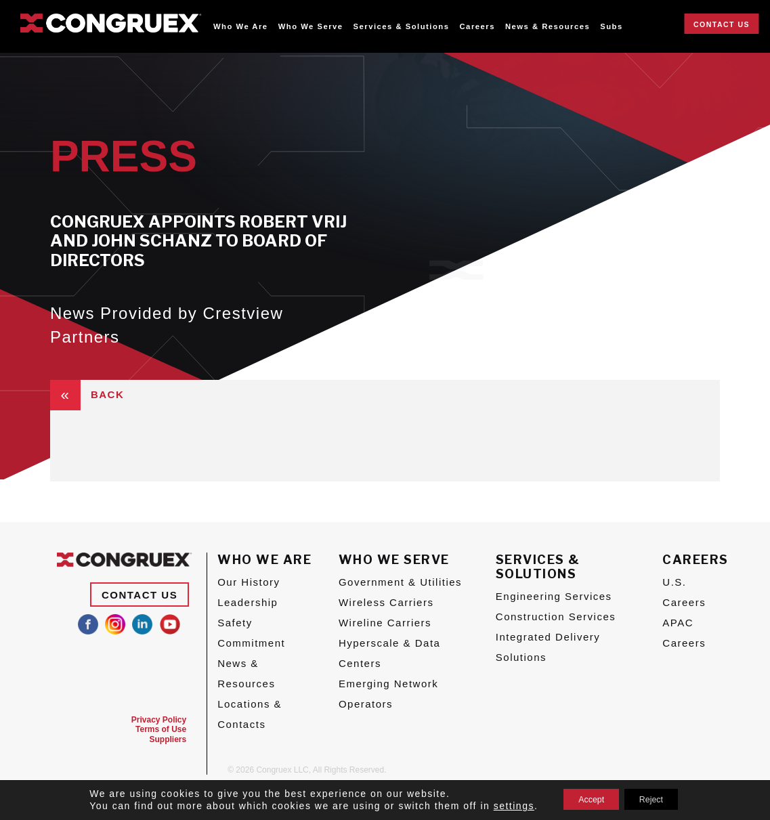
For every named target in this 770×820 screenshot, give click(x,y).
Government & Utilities (400, 582)
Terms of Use (160, 729)
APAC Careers (684, 633)
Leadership (247, 602)
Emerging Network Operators (388, 694)
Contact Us (721, 24)
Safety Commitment (251, 633)
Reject (658, 799)
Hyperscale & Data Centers (390, 653)
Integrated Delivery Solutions (548, 647)
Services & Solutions (402, 26)
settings (499, 805)
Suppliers (168, 739)
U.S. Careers (684, 592)
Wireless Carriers (386, 602)
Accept (584, 799)
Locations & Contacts (249, 714)
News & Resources (547, 26)
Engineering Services (554, 596)
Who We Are (240, 26)
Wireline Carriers (385, 622)
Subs (611, 26)
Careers (477, 26)
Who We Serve (310, 26)
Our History (248, 582)
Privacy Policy (158, 720)
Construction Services (556, 616)
